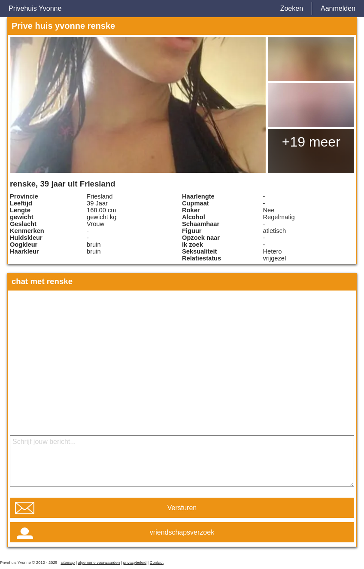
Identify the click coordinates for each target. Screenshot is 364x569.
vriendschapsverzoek (182, 532)
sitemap (68, 562)
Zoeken (291, 8)
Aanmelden (338, 8)
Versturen (182, 507)
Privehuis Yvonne (35, 8)
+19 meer (311, 142)
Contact (157, 562)
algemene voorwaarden (99, 562)
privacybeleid (134, 562)
